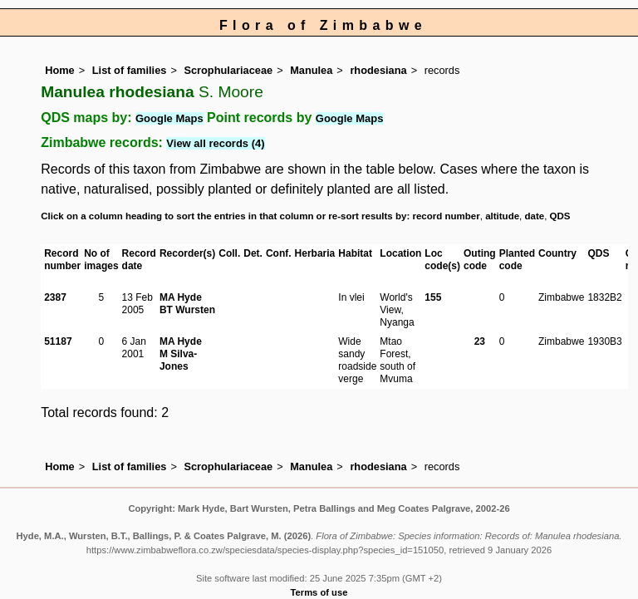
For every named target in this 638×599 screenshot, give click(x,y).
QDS (560, 216)
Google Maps (169, 118)
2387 (55, 297)
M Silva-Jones (178, 360)
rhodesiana (378, 70)
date (535, 216)
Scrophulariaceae (228, 70)
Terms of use (319, 592)
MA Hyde (181, 297)
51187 (57, 341)
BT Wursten (187, 310)
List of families (129, 70)
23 (479, 341)
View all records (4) (215, 143)
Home (60, 70)
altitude (502, 216)
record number (445, 216)
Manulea (311, 70)
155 (433, 297)
